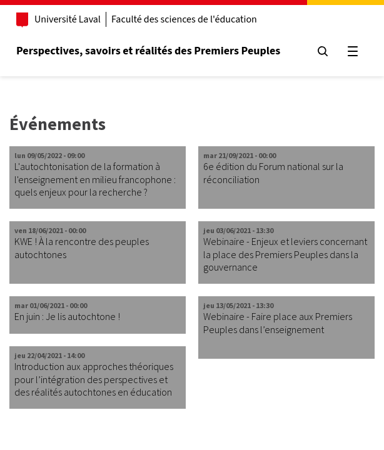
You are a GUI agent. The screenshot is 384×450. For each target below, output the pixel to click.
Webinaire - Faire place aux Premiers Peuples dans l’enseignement (277, 323)
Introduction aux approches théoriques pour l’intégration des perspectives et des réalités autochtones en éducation (93, 379)
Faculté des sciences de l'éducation (184, 19)
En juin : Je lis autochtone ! (67, 316)
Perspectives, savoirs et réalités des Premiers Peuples (148, 51)
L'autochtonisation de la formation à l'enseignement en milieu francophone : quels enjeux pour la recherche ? (95, 179)
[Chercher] (323, 51)
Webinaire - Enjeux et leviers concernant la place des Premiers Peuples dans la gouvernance (285, 254)
